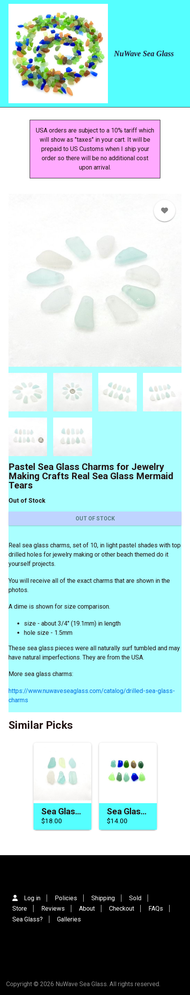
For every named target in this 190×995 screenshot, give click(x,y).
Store (19, 908)
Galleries (69, 919)
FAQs (155, 908)
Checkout (121, 908)
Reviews (53, 908)
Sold (135, 898)
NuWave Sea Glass (144, 53)
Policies (66, 898)
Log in (32, 898)
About (87, 908)
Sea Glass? (27, 919)
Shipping (103, 898)
